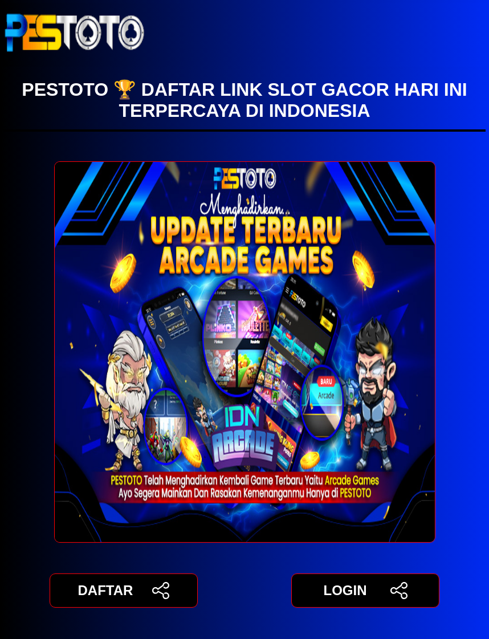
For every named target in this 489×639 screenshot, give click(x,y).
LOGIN (365, 590)
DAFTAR (124, 590)
